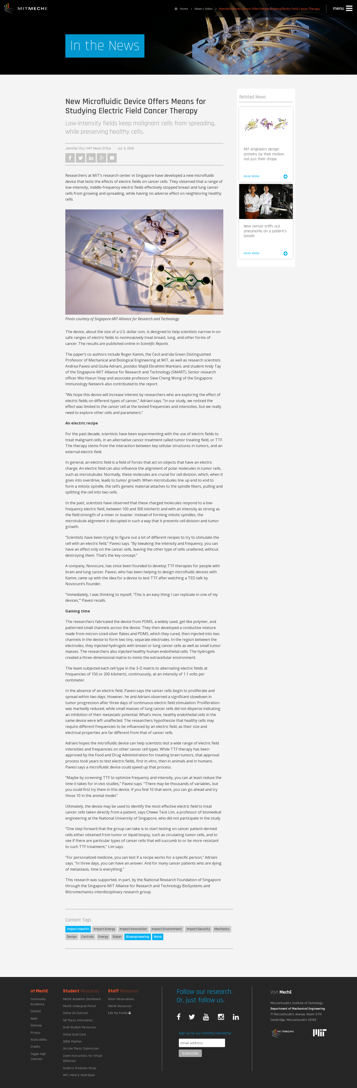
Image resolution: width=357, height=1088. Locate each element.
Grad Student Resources (79, 1027)
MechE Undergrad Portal (79, 1006)
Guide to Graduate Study (79, 1068)
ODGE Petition (72, 1041)
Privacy (35, 1033)
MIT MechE (26, 9)
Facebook (70, 158)
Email (112, 158)
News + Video (204, 9)
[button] (343, 9)
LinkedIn (91, 158)
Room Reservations (121, 999)
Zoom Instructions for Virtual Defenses (82, 1058)
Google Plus (101, 158)
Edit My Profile (119, 1013)
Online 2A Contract (75, 1013)
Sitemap (36, 1025)
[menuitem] (181, 8)
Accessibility (39, 1040)
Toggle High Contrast (38, 1056)
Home (181, 9)
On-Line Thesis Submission (81, 1048)
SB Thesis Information (78, 1020)
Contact (36, 1011)
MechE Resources (120, 1006)
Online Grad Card (74, 1034)
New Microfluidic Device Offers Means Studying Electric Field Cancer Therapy (269, 9)
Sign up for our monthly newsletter (205, 1033)
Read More (266, 176)
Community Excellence (38, 1001)
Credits (35, 1047)
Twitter (80, 158)
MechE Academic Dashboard (82, 999)
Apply (34, 1018)
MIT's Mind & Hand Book (79, 1075)
